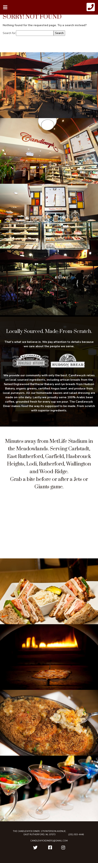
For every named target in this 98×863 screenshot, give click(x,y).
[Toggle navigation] (5, 7)
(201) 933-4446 (76, 834)
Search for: (9, 33)
